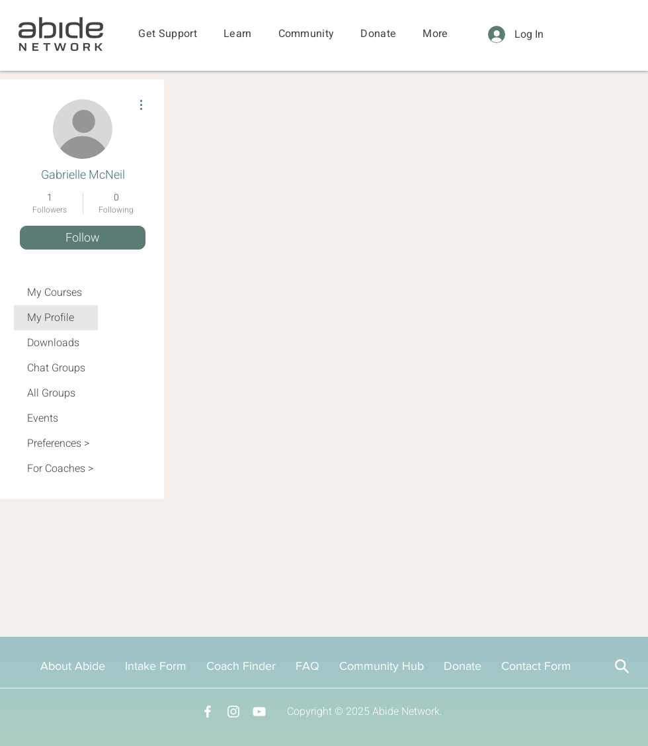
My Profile (50, 318)
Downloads (53, 343)
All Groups (51, 393)
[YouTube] (259, 712)
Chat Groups (56, 368)
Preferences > (58, 443)
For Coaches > (60, 469)
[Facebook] (208, 712)
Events (42, 418)
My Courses (54, 293)
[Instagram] (233, 712)
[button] (167, 34)
